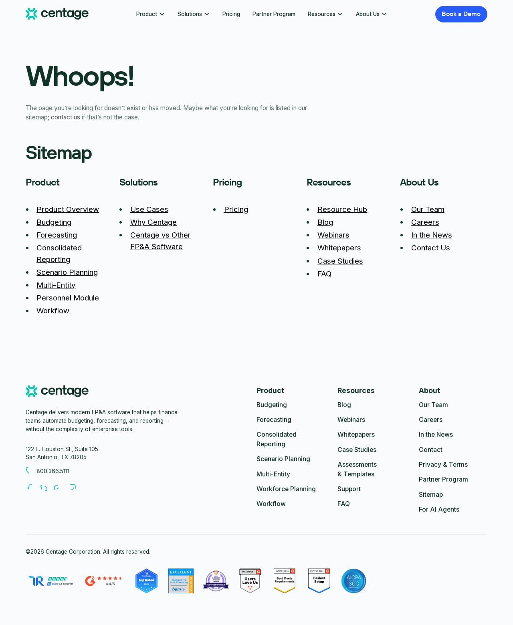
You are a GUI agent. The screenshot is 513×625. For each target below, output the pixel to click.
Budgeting (53, 222)
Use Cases (149, 209)
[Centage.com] (57, 14)
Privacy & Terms (443, 464)
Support (349, 489)
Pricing (231, 14)
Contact (430, 450)
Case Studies (340, 261)
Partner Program (273, 14)
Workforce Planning (286, 489)
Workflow (52, 310)
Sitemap (431, 494)
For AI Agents (439, 509)
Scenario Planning (67, 272)
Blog (325, 222)
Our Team (427, 209)
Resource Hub (342, 209)
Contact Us (430, 247)
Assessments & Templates (357, 469)
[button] (150, 14)
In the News (431, 235)
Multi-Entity (55, 285)
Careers (425, 222)
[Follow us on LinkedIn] (47, 488)
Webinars (333, 235)
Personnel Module (67, 297)
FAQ (324, 273)
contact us (65, 117)
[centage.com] (57, 392)
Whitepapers (339, 247)
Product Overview (67, 209)
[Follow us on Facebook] (33, 488)
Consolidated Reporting (276, 439)
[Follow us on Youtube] (61, 488)
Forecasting (56, 235)
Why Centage (153, 222)
